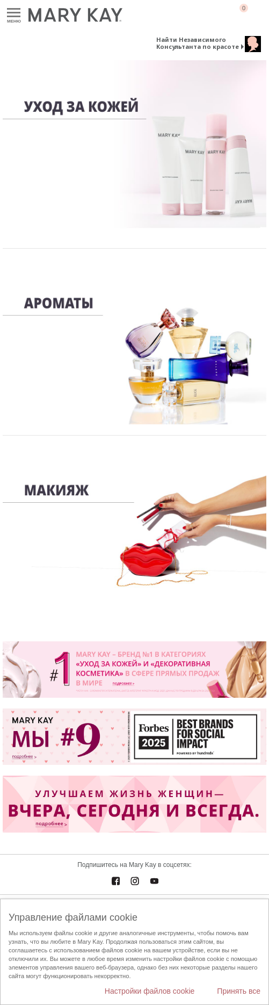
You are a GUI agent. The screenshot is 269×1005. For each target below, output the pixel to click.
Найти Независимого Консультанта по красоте (197, 43)
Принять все (238, 991)
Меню (13, 13)
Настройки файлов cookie (150, 991)
